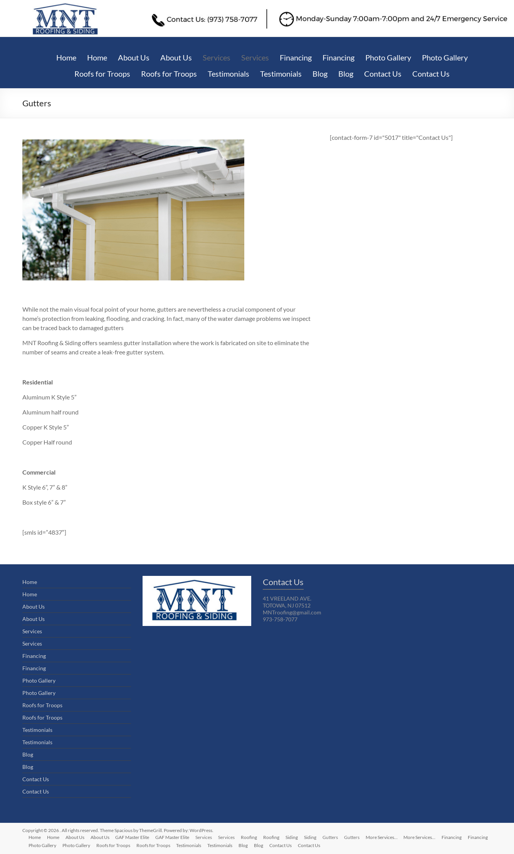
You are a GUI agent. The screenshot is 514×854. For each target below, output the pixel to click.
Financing (296, 57)
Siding (292, 837)
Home (66, 57)
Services (216, 57)
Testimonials (228, 73)
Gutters (330, 837)
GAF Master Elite (132, 837)
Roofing (249, 837)
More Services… (382, 837)
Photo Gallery (388, 57)
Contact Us (382, 73)
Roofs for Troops (102, 73)
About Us (133, 57)
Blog (320, 73)
